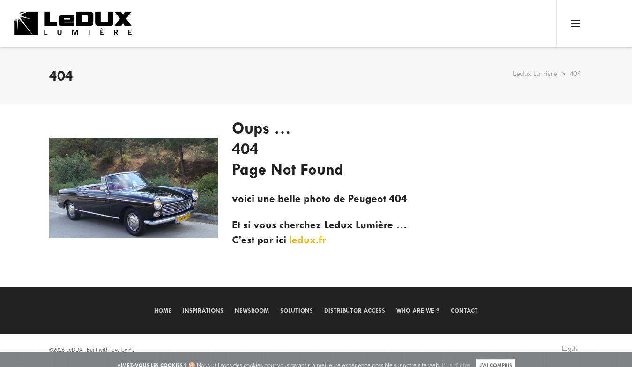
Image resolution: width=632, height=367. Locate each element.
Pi (130, 350)
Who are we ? (417, 310)
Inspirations (203, 310)
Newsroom (252, 310)
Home (162, 310)
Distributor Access (354, 310)
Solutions (296, 310)
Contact (464, 310)
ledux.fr (307, 239)
